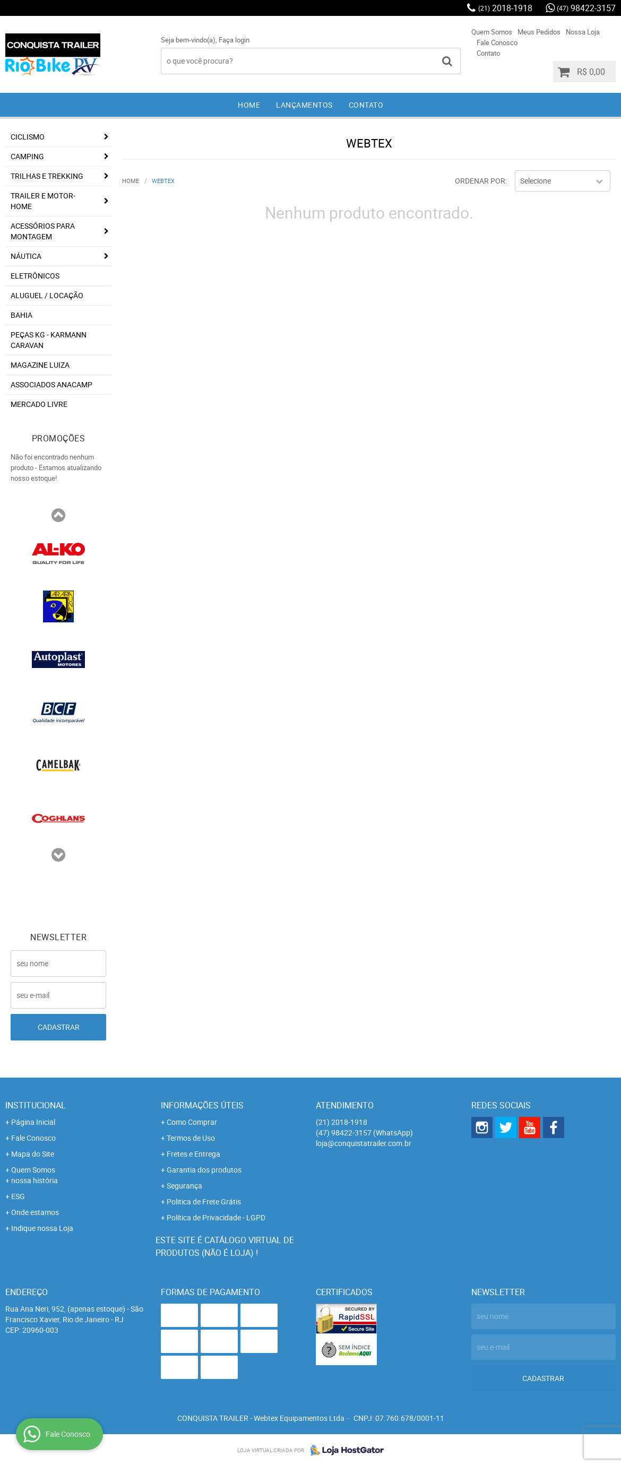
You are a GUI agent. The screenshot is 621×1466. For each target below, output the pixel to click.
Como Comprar (192, 1122)
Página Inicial (33, 1122)
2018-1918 (505, 8)
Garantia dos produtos (204, 1170)
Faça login (234, 40)
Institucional (35, 1105)
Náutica (26, 256)
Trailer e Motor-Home (43, 200)
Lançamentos (304, 105)
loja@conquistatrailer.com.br (363, 1143)
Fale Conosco (497, 42)
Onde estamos (35, 1212)
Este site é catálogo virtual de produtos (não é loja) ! (225, 1246)
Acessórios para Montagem (43, 231)
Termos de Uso (191, 1138)
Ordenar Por (480, 181)
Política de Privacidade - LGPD (216, 1217)
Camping (27, 156)
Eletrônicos (35, 276)
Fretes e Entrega (193, 1154)
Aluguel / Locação (47, 295)
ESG (18, 1196)
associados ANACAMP (51, 384)
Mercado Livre (39, 404)
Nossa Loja (583, 32)
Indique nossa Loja (42, 1228)
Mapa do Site (32, 1154)
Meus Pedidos (539, 32)
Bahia (21, 315)
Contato (488, 53)
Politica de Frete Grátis (204, 1201)
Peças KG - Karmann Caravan (49, 339)
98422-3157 (586, 8)
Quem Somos (491, 32)
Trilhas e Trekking (47, 176)
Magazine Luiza (40, 365)
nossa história (34, 1180)
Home (249, 105)
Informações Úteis (202, 1105)
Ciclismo (28, 137)
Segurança (184, 1186)
